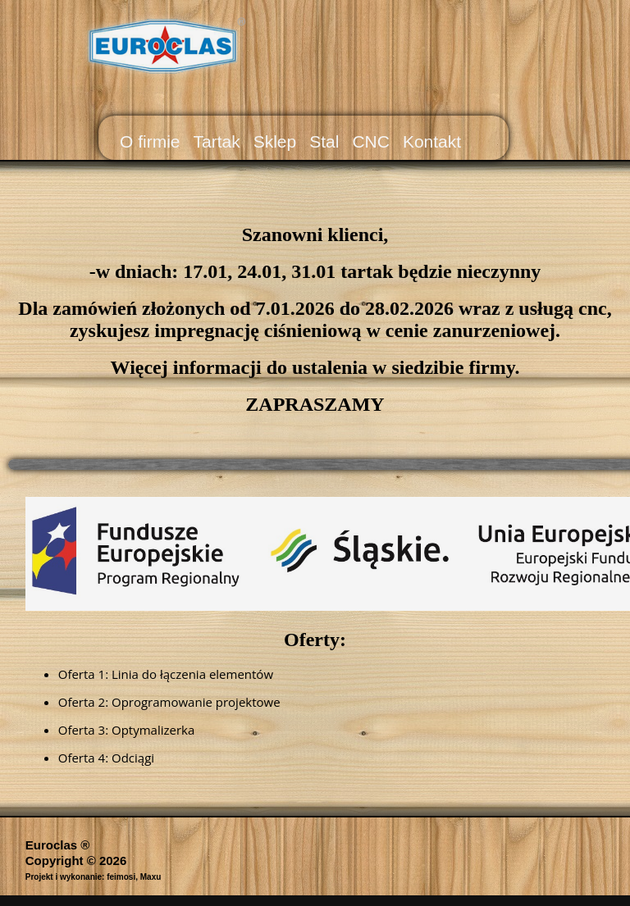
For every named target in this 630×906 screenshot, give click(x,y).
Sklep (275, 141)
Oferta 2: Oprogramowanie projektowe (169, 702)
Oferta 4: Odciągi (106, 757)
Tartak (217, 141)
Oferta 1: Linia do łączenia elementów (165, 674)
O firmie (150, 141)
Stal (324, 141)
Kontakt (432, 141)
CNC (371, 141)
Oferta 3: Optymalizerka (126, 730)
